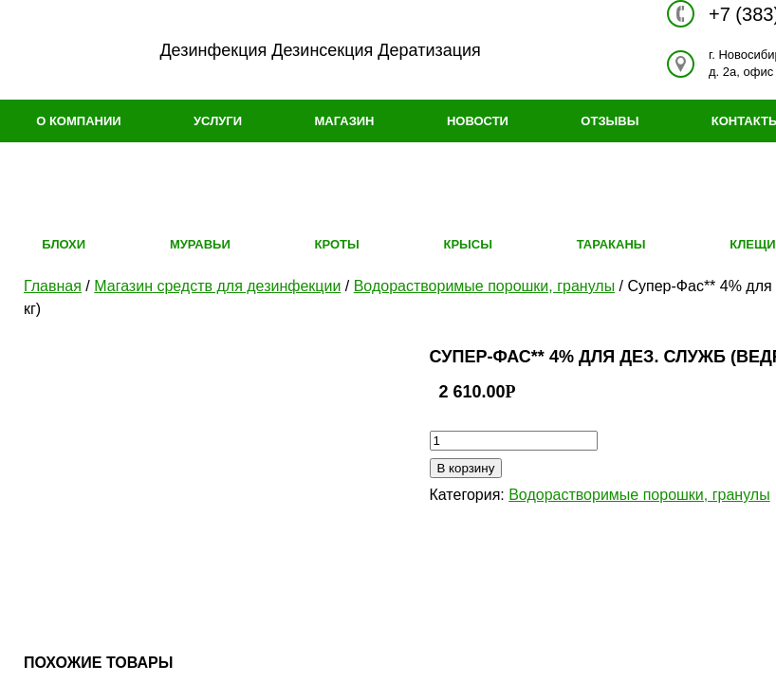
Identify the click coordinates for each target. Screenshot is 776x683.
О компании (78, 121)
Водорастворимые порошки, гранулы (484, 286)
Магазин (344, 121)
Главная (53, 286)
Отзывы (609, 121)
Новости (477, 121)
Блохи (63, 244)
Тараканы (611, 244)
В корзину (466, 468)
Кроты (337, 244)
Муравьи (200, 244)
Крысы (467, 244)
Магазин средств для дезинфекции (217, 286)
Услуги (218, 121)
